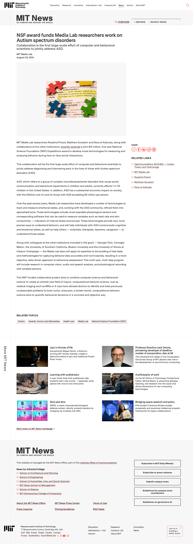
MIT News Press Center (67, 503)
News (121, 5)
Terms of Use (100, 503)
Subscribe (123, 22)
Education (55, 5)
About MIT (140, 5)
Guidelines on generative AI (157, 502)
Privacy (24, 535)
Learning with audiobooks (64, 374)
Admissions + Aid (94, 5)
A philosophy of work (147, 374)
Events (34, 532)
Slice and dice (57, 401)
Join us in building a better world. (175, 531)
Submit (177, 22)
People (41, 532)
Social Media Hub (48, 535)
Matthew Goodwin (144, 182)
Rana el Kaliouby (143, 187)
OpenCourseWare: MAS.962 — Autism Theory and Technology (154, 165)
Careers (48, 532)
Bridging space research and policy (155, 401)
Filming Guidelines (64, 509)
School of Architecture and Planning (39, 473)
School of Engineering (31, 477)
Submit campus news (157, 481)
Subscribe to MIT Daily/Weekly (157, 463)
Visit (23, 532)
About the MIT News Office (31, 503)
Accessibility (34, 535)
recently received (70, 146)
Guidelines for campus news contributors (157, 491)
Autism (21, 321)
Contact (57, 532)
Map (28, 532)
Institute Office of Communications (98, 462)
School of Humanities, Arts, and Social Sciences (45, 481)
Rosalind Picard (142, 177)
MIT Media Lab (142, 172)
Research (66, 5)
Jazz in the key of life (61, 347)
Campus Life (110, 5)
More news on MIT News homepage (35, 428)
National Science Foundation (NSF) (109, 321)
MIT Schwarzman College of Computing (40, 493)
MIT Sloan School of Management (37, 485)
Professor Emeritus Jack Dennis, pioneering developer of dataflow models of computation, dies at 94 (154, 350)
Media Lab (83, 321)
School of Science (29, 489)
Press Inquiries (24, 509)
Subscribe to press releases (157, 472)
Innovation (78, 5)
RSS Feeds (98, 509)
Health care (68, 321)
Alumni (130, 5)
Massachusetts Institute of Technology (38, 526)
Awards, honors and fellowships (44, 321)
